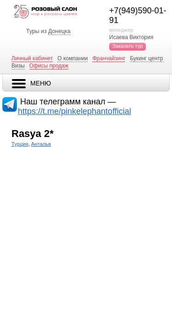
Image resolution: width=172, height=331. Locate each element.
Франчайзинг (108, 58)
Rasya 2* (32, 133)
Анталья (41, 144)
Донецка (59, 31)
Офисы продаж (48, 66)
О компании (72, 58)
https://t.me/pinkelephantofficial (74, 111)
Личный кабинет (32, 58)
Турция (19, 144)
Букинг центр (146, 58)
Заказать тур (127, 46)
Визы (18, 66)
